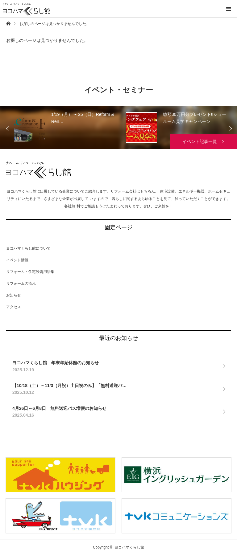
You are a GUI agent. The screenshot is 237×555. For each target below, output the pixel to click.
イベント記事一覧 (199, 141)
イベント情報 (17, 260)
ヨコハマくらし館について (28, 248)
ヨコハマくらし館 (38, 169)
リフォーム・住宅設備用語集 (30, 272)
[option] (73, 127)
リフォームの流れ (21, 283)
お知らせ (13, 295)
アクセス (13, 307)
